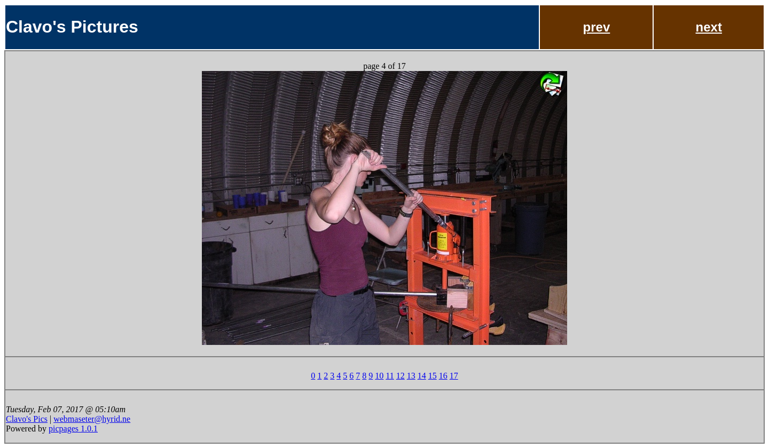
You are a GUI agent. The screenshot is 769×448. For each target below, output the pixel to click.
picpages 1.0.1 (73, 428)
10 (379, 375)
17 (454, 375)
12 (400, 375)
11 (390, 375)
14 (422, 375)
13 (411, 375)
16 (443, 375)
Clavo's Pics (27, 418)
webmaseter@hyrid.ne (91, 418)
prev (596, 27)
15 (432, 375)
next (709, 27)
